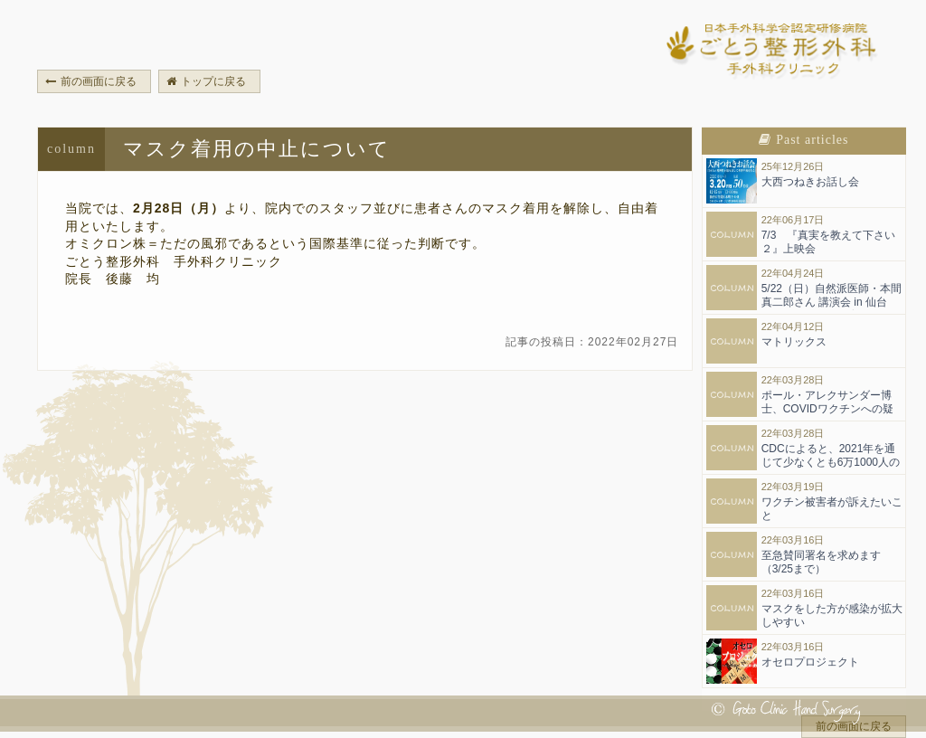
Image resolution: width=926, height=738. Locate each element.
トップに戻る (206, 81)
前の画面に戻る (91, 81)
